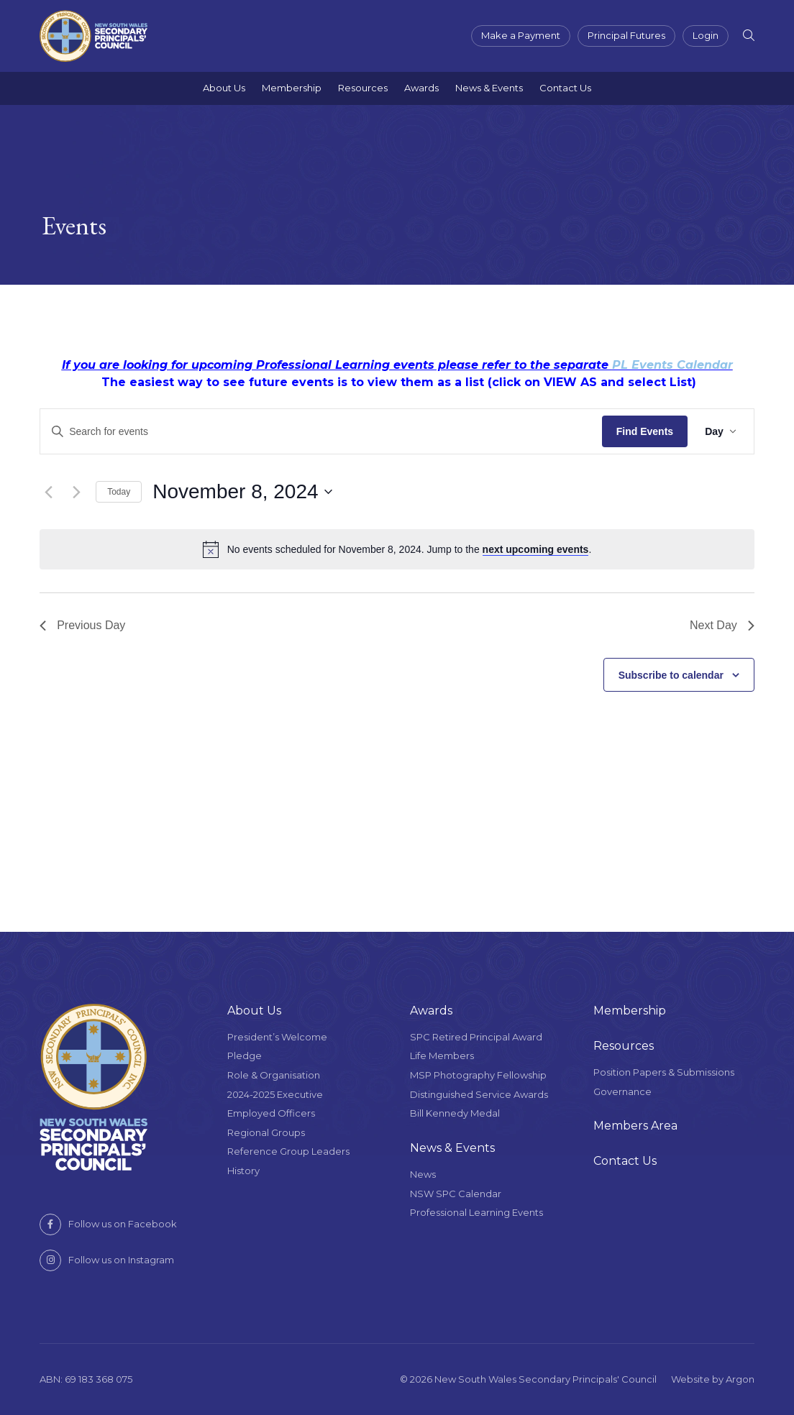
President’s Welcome (277, 1037)
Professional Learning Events (476, 1212)
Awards (421, 87)
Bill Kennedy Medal (455, 1113)
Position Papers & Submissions (663, 1072)
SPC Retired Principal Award (476, 1037)
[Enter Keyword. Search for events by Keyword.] (321, 431)
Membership (291, 87)
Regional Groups (266, 1132)
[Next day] (76, 491)
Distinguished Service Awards (479, 1094)
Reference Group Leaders (288, 1151)
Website (690, 1379)
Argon (740, 1379)
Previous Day (82, 625)
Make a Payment (520, 35)
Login (705, 35)
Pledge (244, 1055)
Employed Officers (271, 1113)
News (423, 1174)
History (243, 1170)
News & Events (489, 87)
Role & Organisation (273, 1075)
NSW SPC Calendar (455, 1193)
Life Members (442, 1055)
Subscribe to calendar (671, 675)
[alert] (397, 549)
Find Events (644, 431)
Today (118, 492)
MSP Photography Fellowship (478, 1075)
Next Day (722, 625)
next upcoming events (536, 549)
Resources (363, 87)
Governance (622, 1091)
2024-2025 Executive (275, 1094)
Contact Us (565, 87)
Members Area (635, 1125)
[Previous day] (48, 491)
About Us (224, 87)
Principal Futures (626, 35)
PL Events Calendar (672, 365)
